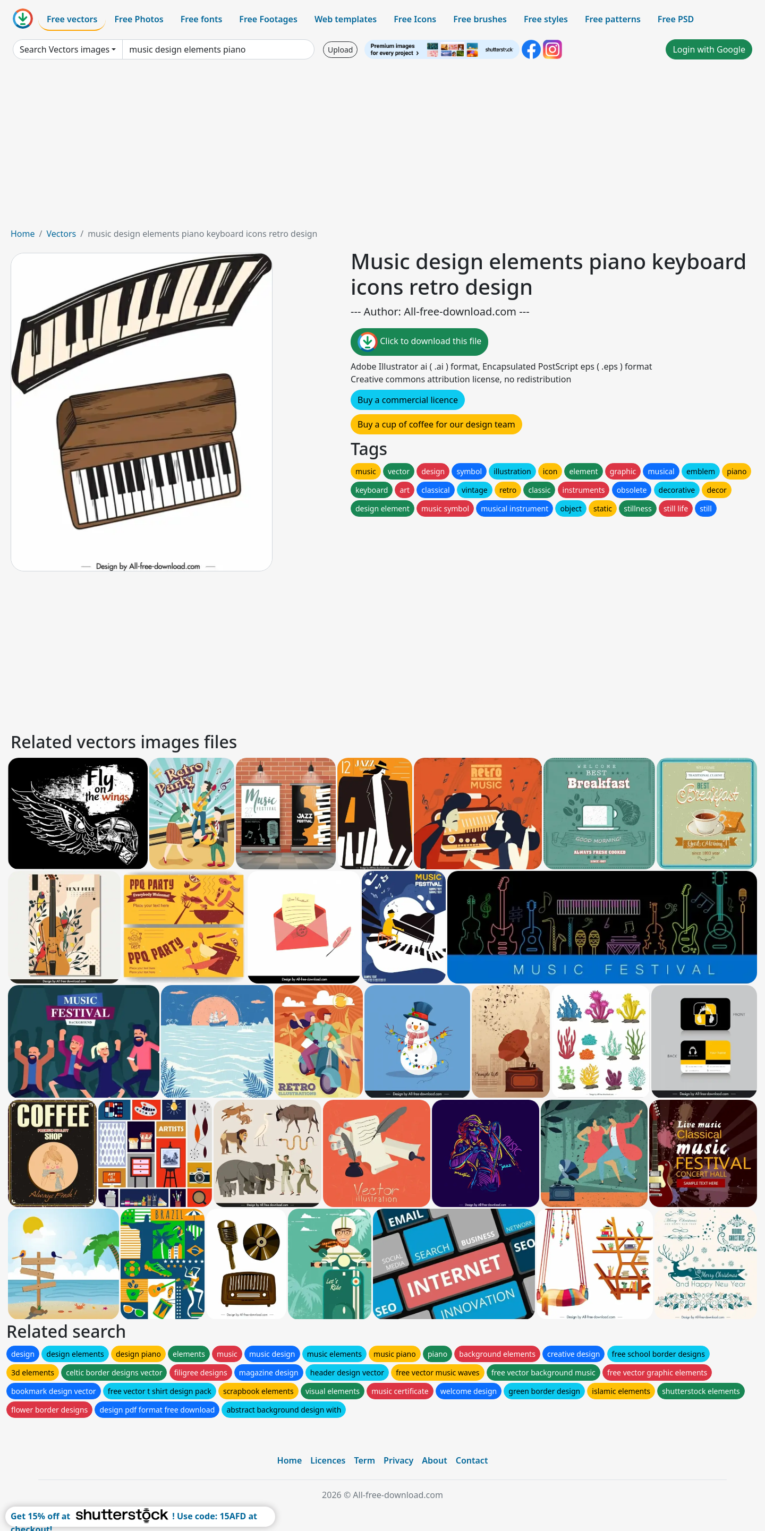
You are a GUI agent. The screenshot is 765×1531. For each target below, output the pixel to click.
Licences (327, 1460)
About (434, 1460)
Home (23, 234)
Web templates (345, 19)
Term (364, 1460)
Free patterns (613, 19)
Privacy (398, 1460)
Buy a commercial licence (408, 400)
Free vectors (72, 19)
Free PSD (676, 19)
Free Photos (138, 19)
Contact (472, 1460)
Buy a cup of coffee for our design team (436, 424)
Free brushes (480, 19)
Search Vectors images (64, 49)
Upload (340, 50)
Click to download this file (419, 342)
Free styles (546, 19)
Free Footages (268, 19)
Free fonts (202, 19)
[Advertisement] (382, 147)
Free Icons (415, 19)
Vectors (61, 234)
